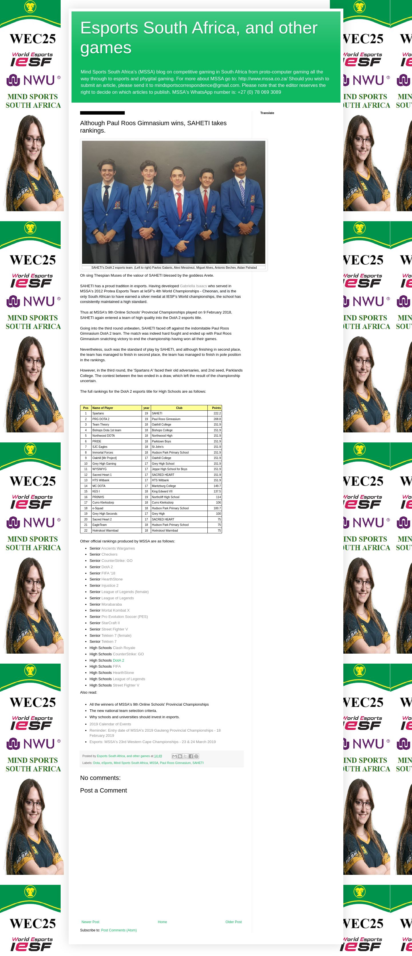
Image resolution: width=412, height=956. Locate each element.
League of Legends (118, 598)
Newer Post (90, 922)
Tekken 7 (109, 641)
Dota (96, 763)
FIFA (117, 666)
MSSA (154, 763)
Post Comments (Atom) (119, 930)
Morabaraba (112, 604)
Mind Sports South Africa (131, 763)
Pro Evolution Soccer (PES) (125, 616)
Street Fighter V (115, 629)
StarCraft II (111, 623)
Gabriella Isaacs (193, 286)
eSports (107, 763)
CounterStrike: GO (117, 560)
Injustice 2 (110, 585)
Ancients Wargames (118, 548)
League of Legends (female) (125, 592)
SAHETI (198, 763)
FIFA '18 (108, 573)
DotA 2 (107, 567)
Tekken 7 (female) (117, 635)
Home (162, 922)
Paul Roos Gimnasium (175, 763)
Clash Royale (124, 648)
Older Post (233, 922)
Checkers (110, 554)
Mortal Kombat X (116, 610)
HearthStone (112, 579)
